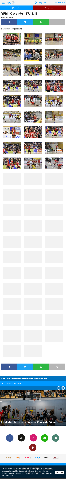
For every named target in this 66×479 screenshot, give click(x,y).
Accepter (59, 472)
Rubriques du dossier (12, 383)
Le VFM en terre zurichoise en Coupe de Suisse (28, 422)
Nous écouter (61, 2)
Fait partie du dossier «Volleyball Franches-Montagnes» (24, 378)
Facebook (9, 437)
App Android (32, 447)
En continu (16, 8)
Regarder (49, 8)
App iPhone (55, 437)
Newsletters (44, 437)
